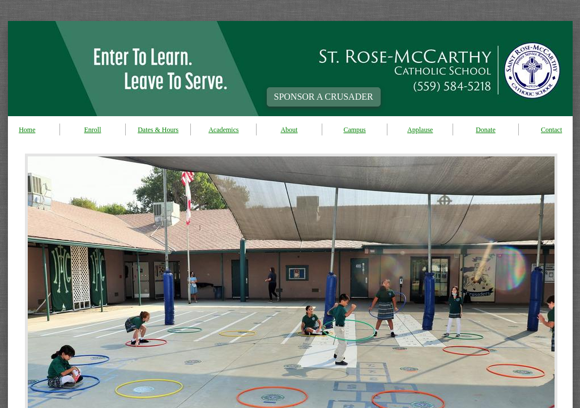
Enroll (92, 130)
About (288, 130)
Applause (420, 130)
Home (27, 130)
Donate (486, 130)
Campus (354, 130)
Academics (223, 130)
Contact (551, 130)
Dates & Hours (158, 130)
